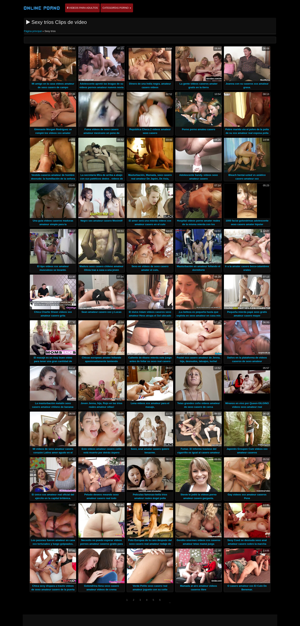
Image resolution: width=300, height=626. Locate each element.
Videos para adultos (82, 7)
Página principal (33, 31)
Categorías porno (116, 7)
